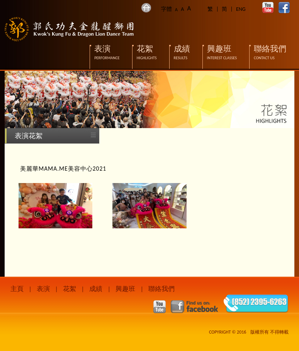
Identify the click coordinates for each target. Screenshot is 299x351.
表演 (43, 289)
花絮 (69, 289)
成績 (95, 289)
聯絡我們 (161, 289)
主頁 (17, 289)
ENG (241, 9)
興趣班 (125, 289)
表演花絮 (28, 136)
